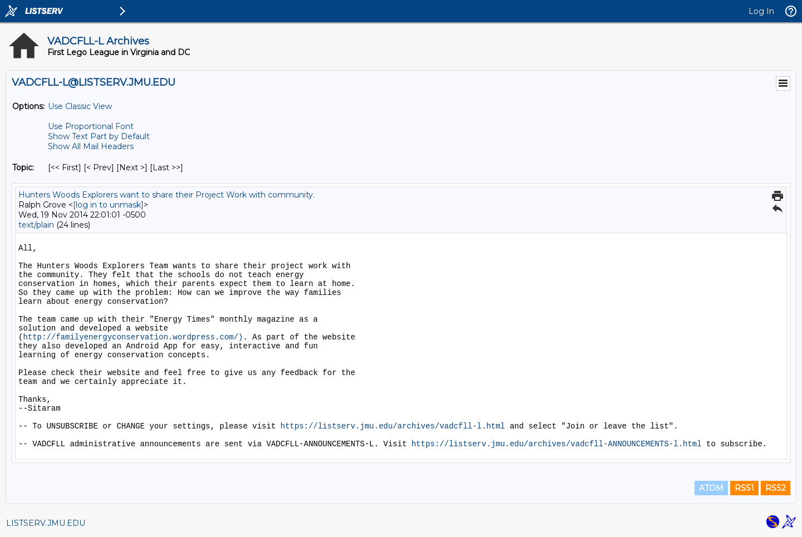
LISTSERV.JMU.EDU (45, 523)
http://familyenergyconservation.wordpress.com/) (133, 337)
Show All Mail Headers (91, 146)
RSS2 (775, 488)
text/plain (36, 225)
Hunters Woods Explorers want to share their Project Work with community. (166, 195)
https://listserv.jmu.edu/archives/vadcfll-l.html (392, 426)
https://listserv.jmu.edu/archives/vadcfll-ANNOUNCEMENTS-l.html (557, 444)
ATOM (711, 488)
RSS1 (744, 488)
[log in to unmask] (108, 205)
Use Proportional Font (91, 126)
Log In (761, 11)
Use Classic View (80, 106)
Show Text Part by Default (99, 136)
